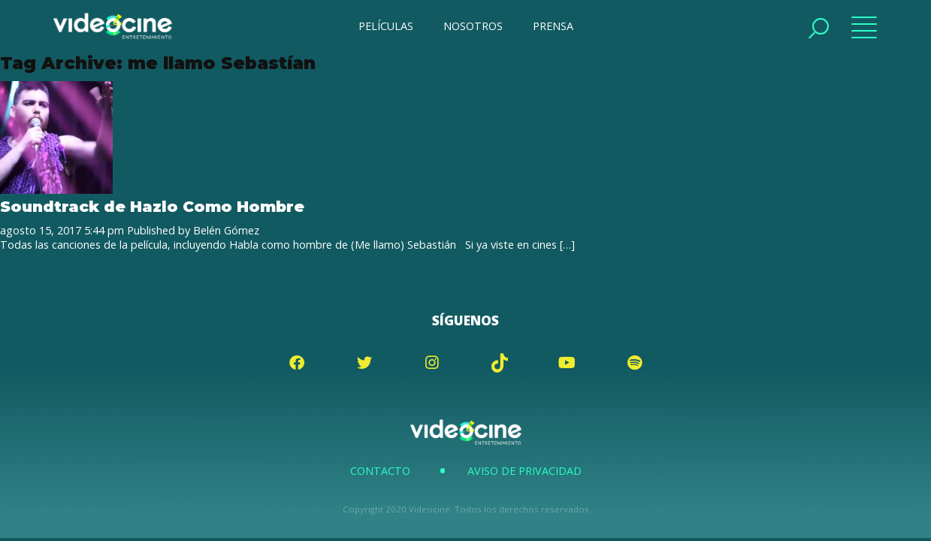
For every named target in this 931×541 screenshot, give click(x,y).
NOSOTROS (473, 26)
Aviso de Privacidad (524, 471)
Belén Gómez (226, 230)
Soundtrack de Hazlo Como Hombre (152, 206)
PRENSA (553, 26)
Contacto (380, 471)
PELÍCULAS (385, 26)
